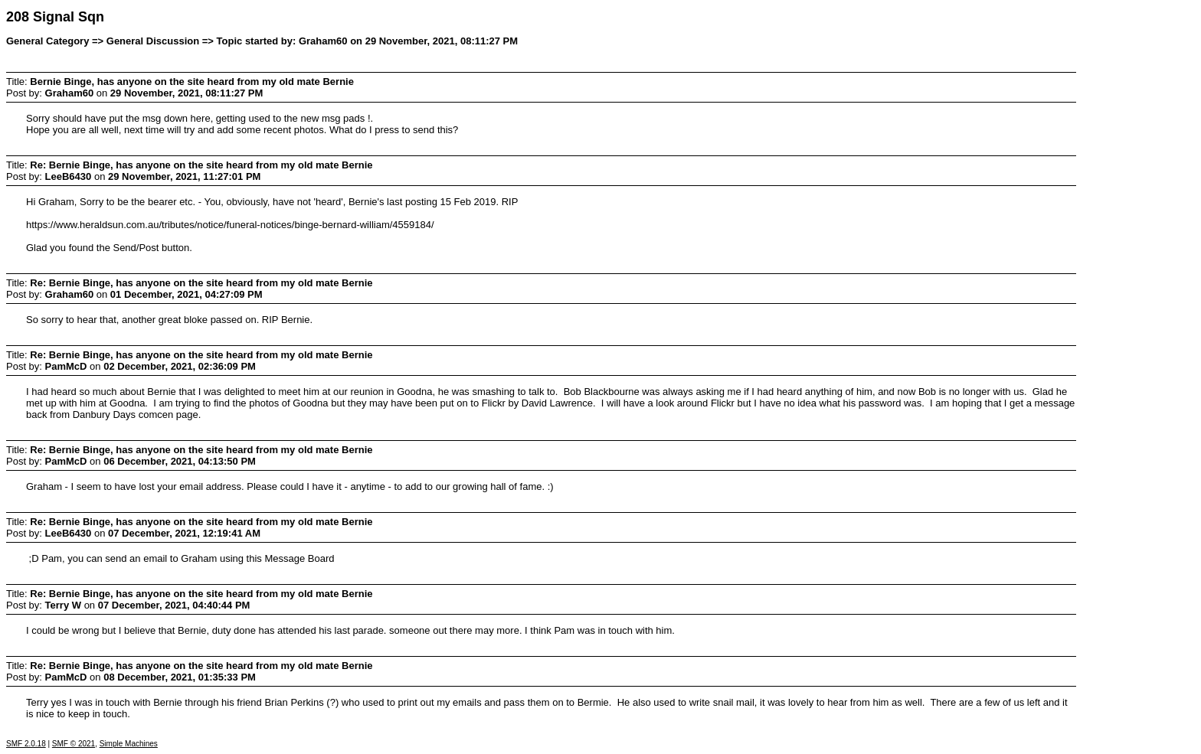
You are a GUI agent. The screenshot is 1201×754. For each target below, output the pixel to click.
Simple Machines (129, 743)
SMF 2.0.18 (26, 743)
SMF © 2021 (73, 743)
